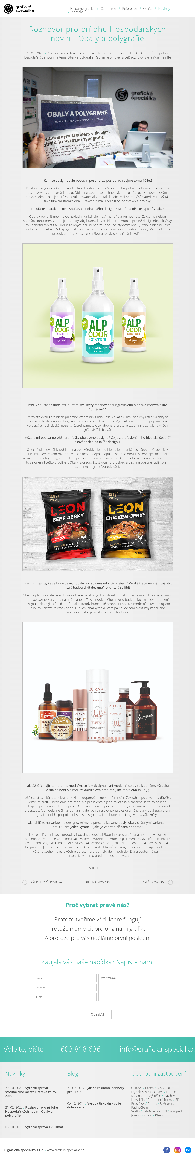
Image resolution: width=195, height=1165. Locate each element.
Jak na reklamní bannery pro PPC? (95, 1090)
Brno (160, 1088)
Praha (149, 1088)
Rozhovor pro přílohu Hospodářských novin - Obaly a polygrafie (31, 1111)
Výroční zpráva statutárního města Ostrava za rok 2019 (31, 1092)
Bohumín (154, 1099)
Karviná (136, 1096)
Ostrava (136, 1088)
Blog (72, 1073)
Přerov (152, 1103)
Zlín (178, 1099)
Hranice (171, 1092)
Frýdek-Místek (141, 1092)
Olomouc (173, 1088)
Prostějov (138, 1103)
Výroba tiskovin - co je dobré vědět (94, 1105)
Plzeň (159, 1115)
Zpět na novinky (97, 882)
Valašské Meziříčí (155, 1111)
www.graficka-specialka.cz (65, 1150)
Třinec (168, 1099)
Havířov (169, 1096)
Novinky (15, 1073)
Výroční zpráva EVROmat (44, 1127)
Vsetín (135, 1111)
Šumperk (176, 1111)
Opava (158, 1092)
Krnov (148, 1115)
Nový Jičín (138, 1099)
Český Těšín (153, 1096)
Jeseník (136, 1115)
